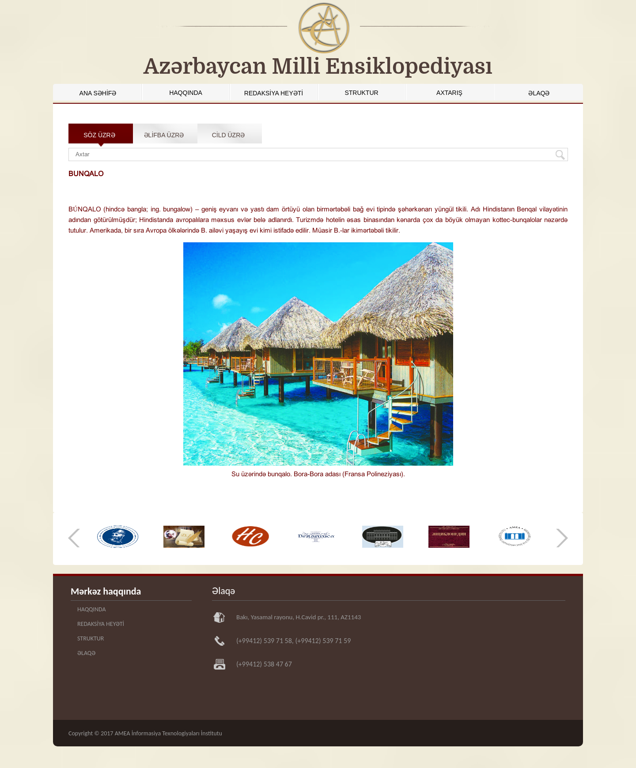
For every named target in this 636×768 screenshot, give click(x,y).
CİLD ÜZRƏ (228, 135)
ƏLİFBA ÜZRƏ (164, 135)
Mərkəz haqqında (106, 591)
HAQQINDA (185, 92)
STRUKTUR (361, 92)
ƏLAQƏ (538, 93)
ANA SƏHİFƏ (98, 93)
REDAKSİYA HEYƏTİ (273, 93)
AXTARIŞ (449, 92)
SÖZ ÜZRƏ (99, 135)
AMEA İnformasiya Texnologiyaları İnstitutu (168, 733)
